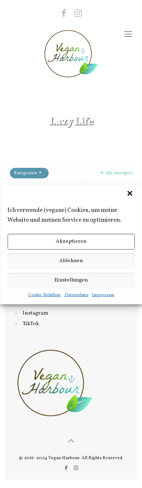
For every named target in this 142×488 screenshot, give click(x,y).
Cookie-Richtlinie (44, 295)
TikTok (31, 324)
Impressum (103, 295)
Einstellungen (71, 280)
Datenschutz (76, 295)
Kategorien (28, 173)
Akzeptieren (71, 241)
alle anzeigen (115, 173)
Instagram (35, 313)
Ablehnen (71, 261)
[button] (130, 194)
